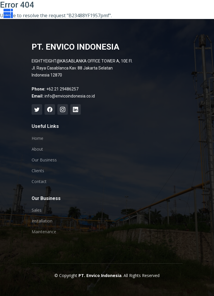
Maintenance (44, 232)
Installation (42, 221)
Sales (37, 210)
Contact (39, 182)
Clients (38, 171)
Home (37, 138)
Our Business (44, 160)
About (37, 149)
